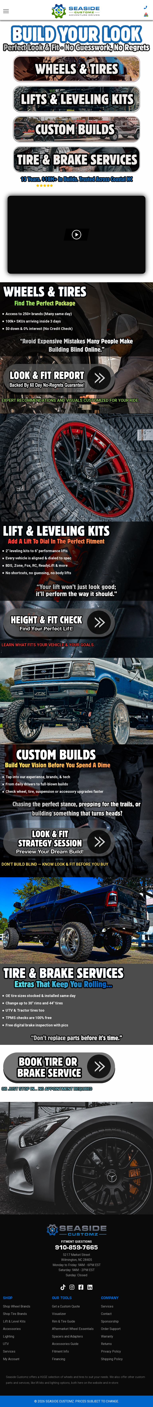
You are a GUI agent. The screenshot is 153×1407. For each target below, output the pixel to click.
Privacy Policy (111, 1351)
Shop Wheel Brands (16, 1306)
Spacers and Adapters (67, 1336)
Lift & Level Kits (14, 1321)
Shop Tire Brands (15, 1314)
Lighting (8, 1336)
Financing (58, 1359)
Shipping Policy (112, 1359)
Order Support (111, 1329)
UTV (6, 1344)
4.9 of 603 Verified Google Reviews (76, 185)
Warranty (107, 1336)
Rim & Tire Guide (63, 1321)
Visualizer (59, 1314)
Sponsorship (110, 1321)
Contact (106, 1314)
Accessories (12, 1329)
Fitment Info (60, 1351)
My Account (11, 1359)
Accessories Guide (65, 1344)
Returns (106, 1344)
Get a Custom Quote (66, 1306)
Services (9, 1351)
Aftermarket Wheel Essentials (73, 1329)
